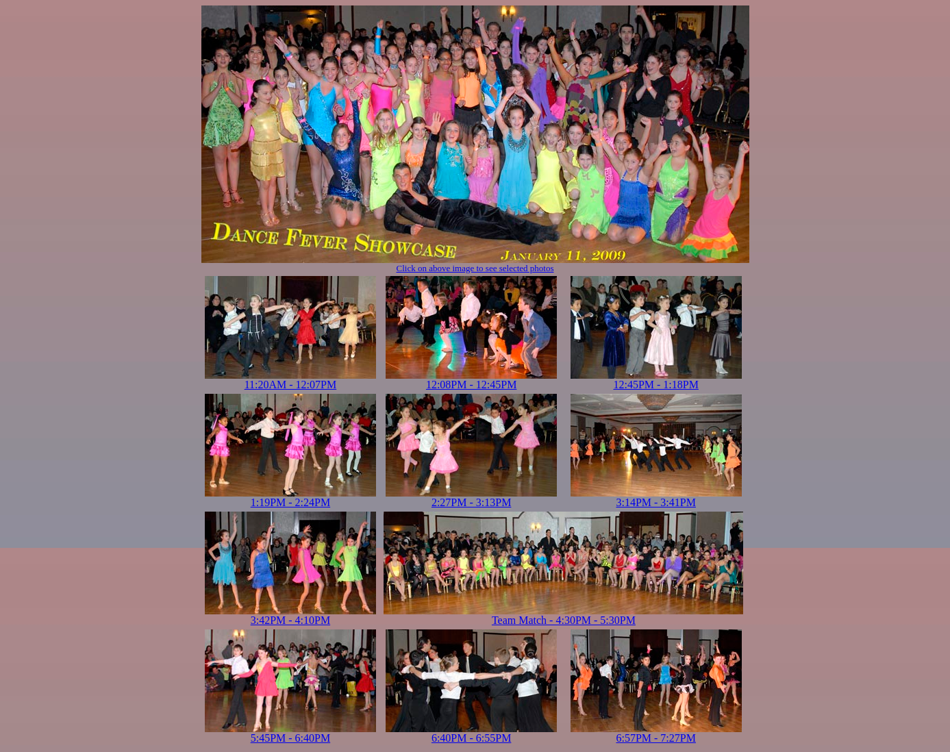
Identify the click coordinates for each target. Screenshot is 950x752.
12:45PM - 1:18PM (656, 379)
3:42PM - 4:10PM (290, 615)
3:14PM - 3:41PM (656, 497)
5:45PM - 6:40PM (290, 733)
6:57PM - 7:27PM (656, 733)
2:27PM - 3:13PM (471, 497)
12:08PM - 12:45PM (471, 379)
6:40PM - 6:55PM (471, 733)
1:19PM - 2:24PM (290, 497)
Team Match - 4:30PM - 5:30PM (563, 615)
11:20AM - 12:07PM (290, 379)
